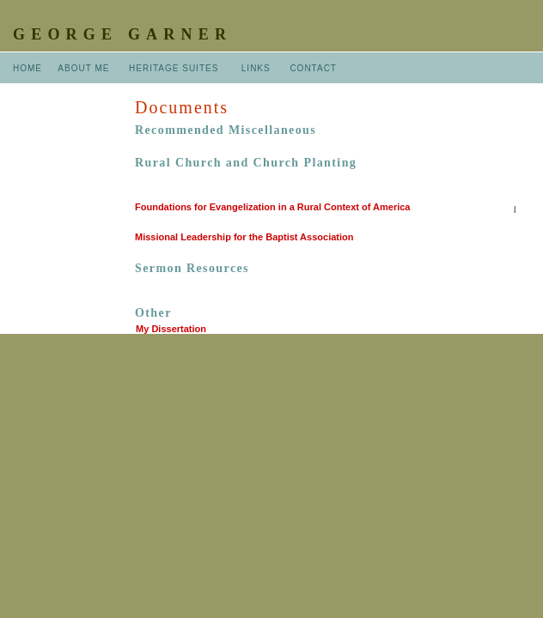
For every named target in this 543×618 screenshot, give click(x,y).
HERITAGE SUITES (173, 68)
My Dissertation (171, 329)
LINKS (256, 68)
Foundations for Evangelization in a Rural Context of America (272, 207)
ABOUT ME (83, 68)
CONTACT (313, 68)
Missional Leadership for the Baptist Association (244, 237)
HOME (27, 68)
